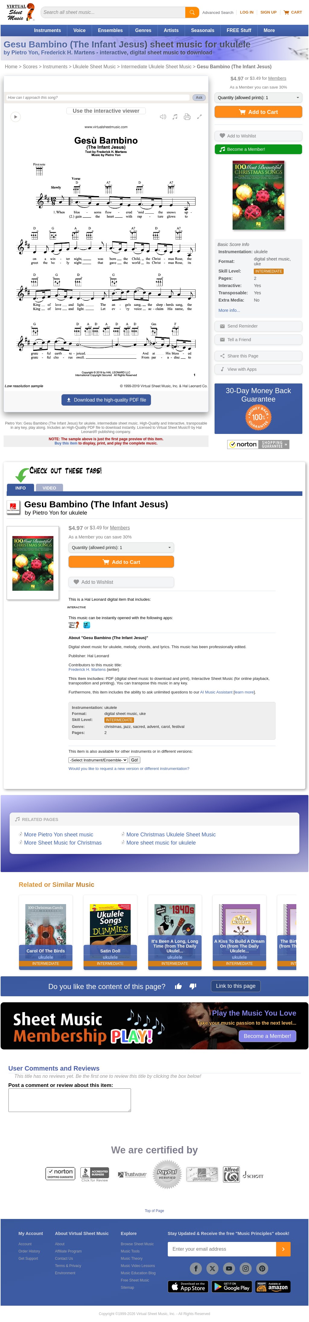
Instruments (47, 30)
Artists (171, 30)
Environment (65, 1273)
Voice (79, 30)
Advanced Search (218, 12)
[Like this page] (178, 987)
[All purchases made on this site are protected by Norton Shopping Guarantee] (258, 444)
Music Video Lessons (138, 1266)
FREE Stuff (239, 30)
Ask (199, 97)
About (59, 1244)
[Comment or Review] (69, 1100)
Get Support (28, 1258)
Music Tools (130, 1251)
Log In (246, 12)
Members (277, 78)
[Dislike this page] (193, 987)
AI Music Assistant (216, 692)
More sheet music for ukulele (161, 843)
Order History (29, 1251)
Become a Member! (267, 1036)
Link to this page (236, 986)
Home (11, 66)
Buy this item (66, 443)
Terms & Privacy (68, 1266)
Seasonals (202, 30)
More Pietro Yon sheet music (58, 835)
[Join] (283, 1249)
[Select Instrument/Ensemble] (98, 760)
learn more (244, 692)
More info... (229, 310)
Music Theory (131, 1258)
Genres (143, 30)
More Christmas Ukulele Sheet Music (171, 835)
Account (24, 1244)
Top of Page (154, 1211)
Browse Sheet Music (137, 1244)
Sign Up (268, 12)
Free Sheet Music (135, 1280)
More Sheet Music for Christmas (63, 843)
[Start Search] (192, 12)
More (269, 30)
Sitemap (127, 1287)
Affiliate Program (68, 1251)
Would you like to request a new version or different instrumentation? (129, 768)
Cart (293, 12)
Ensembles (110, 30)
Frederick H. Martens (87, 669)
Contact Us (64, 1258)
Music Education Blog (138, 1273)
